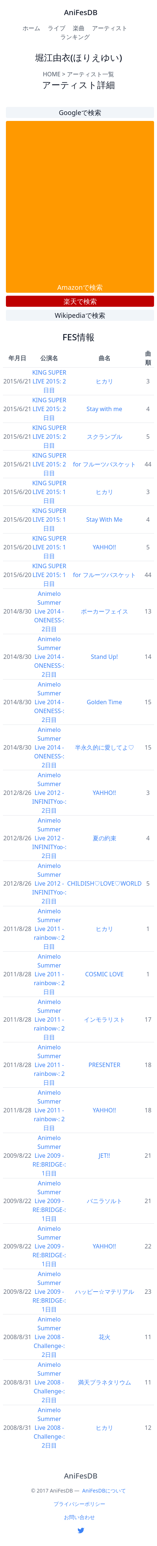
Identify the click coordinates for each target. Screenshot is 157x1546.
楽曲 (79, 28)
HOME (52, 74)
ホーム (31, 28)
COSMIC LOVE (104, 974)
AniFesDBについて (104, 1490)
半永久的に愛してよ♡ (104, 747)
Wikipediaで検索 (80, 315)
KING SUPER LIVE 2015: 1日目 (49, 492)
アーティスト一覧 (90, 74)
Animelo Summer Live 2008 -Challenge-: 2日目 (49, 1337)
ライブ (56, 28)
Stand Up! (104, 657)
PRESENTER (104, 1065)
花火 (104, 1337)
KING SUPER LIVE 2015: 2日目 (49, 381)
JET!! (104, 1155)
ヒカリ (104, 381)
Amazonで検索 (80, 287)
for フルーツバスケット (104, 464)
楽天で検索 (80, 301)
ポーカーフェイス (104, 611)
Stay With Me (104, 519)
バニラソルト (104, 1201)
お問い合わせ (79, 1517)
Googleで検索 (80, 112)
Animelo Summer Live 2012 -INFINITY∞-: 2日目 (49, 792)
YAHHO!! (104, 547)
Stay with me (104, 409)
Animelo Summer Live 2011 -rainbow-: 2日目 (49, 929)
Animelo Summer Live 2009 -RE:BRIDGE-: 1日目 (49, 1155)
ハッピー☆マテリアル (104, 1292)
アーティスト (109, 28)
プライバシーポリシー (79, 1503)
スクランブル (104, 436)
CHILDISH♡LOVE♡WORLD (104, 883)
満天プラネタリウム (104, 1382)
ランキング (75, 37)
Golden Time (104, 702)
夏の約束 (104, 838)
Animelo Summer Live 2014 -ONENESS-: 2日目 (49, 611)
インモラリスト (104, 1019)
